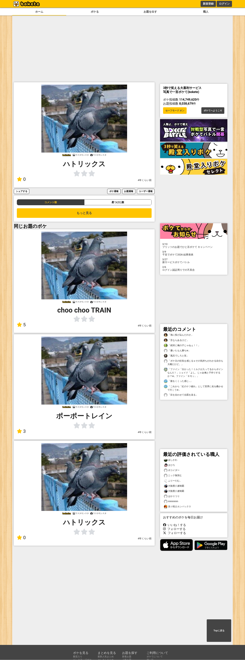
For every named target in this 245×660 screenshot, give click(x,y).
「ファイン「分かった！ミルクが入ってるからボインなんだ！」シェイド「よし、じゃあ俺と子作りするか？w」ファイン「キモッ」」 (193, 372)
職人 (205, 11)
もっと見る (84, 213)
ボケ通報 (113, 191)
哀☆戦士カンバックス (177, 506)
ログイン (224, 3)
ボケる (95, 11)
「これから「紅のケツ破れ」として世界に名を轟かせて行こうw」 (193, 388)
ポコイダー (172, 470)
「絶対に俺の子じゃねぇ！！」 (182, 345)
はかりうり (172, 496)
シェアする (21, 191)
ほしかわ (170, 460)
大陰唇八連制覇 (174, 486)
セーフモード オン (174, 110)
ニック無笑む (173, 475)
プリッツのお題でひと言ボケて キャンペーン (193, 245)
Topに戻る (218, 630)
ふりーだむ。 (173, 481)
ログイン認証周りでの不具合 (193, 268)
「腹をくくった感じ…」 (178, 381)
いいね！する (174, 525)
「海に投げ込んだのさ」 (178, 335)
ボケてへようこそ (213, 110)
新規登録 (208, 3)
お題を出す (150, 11)
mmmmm (171, 501)
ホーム (39, 11)
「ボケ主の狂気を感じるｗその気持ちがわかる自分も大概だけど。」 (193, 362)
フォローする (174, 529)
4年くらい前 (145, 180)
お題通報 (128, 191)
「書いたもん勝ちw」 (177, 350)
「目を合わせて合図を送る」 (181, 395)
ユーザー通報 (146, 191)
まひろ (169, 465)
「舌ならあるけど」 (176, 340)
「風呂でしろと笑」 (176, 356)
